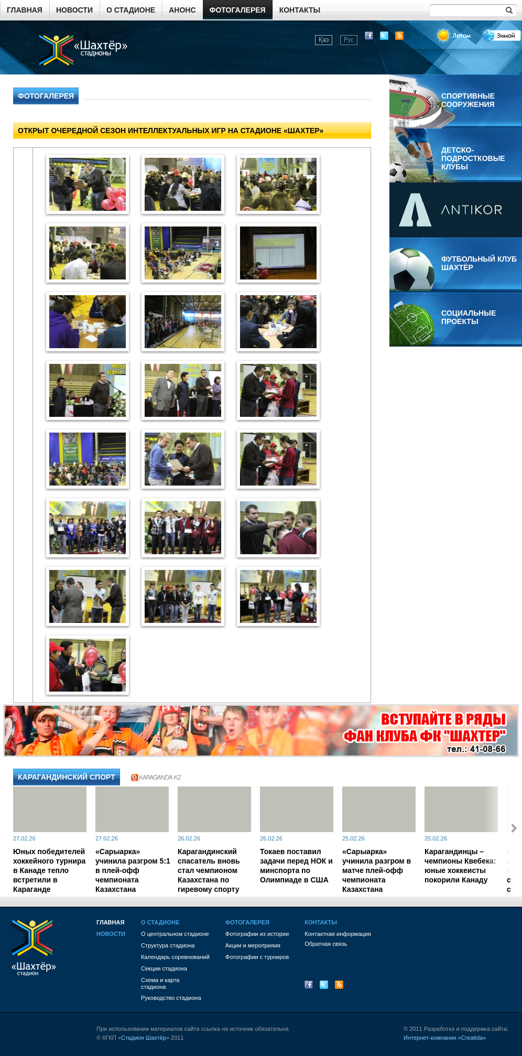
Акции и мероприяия (252, 945)
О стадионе (130, 10)
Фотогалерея (238, 10)
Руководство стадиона (171, 998)
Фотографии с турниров (257, 957)
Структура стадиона (168, 945)
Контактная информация (337, 934)
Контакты (299, 10)
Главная (24, 10)
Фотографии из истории (257, 934)
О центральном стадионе (175, 934)
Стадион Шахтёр (143, 1038)
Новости (74, 10)
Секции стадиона (164, 968)
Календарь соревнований (175, 957)
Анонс (182, 10)
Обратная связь (325, 944)
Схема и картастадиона (160, 983)
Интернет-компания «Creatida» (445, 1038)
